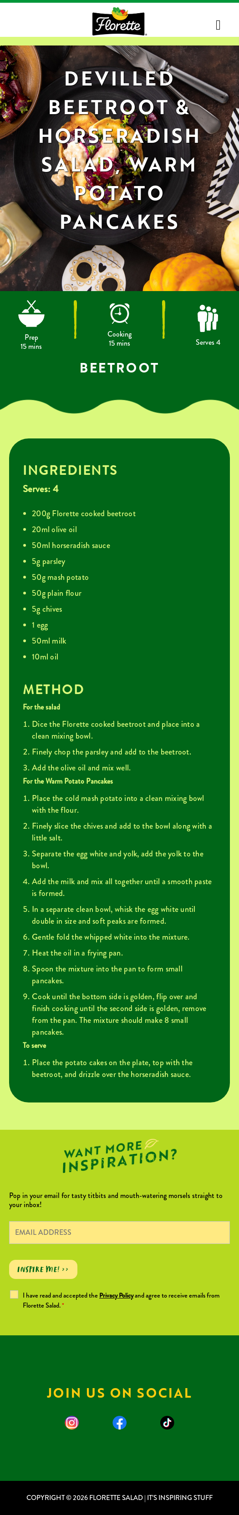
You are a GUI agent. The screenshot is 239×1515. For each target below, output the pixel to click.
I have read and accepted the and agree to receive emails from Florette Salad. (121, 1300)
